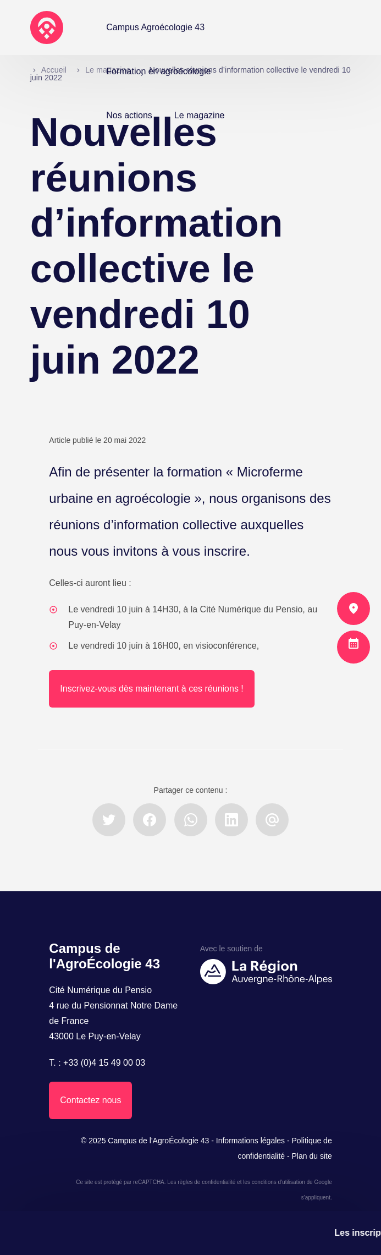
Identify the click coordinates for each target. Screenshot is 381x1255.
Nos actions (129, 115)
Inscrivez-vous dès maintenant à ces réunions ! (152, 688)
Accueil (54, 69)
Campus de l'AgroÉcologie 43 (158, 1140)
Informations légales (250, 1140)
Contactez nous (90, 1100)
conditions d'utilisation (278, 1182)
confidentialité (218, 1182)
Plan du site (312, 1156)
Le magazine (199, 115)
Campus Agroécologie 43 (155, 27)
